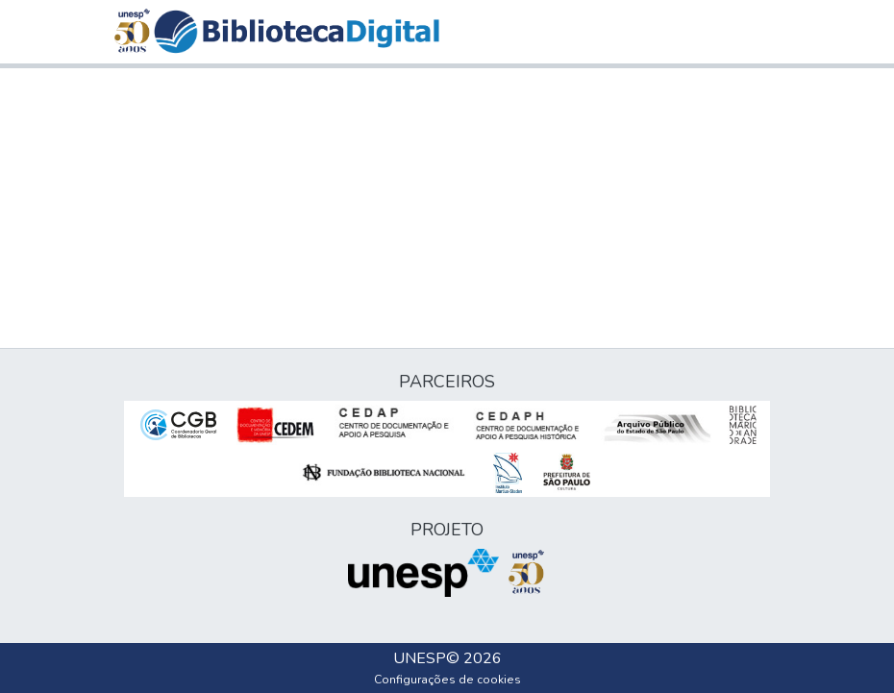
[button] (296, 32)
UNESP (419, 658)
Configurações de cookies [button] (447, 679)
